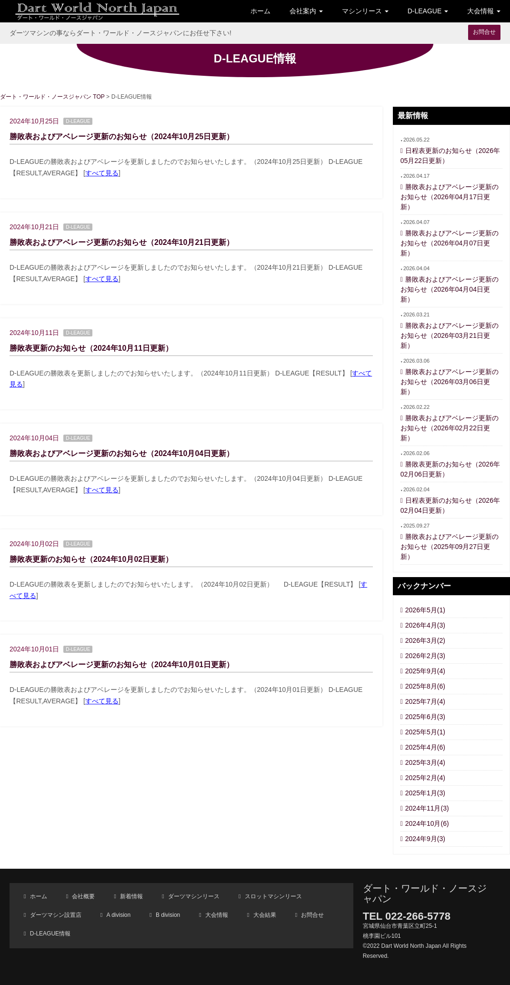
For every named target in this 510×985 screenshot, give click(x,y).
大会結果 (263, 915)
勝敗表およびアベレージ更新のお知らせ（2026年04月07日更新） (449, 243)
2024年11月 (427, 808)
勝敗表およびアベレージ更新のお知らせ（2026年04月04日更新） (449, 289)
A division (117, 915)
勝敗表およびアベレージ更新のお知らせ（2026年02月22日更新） (449, 428)
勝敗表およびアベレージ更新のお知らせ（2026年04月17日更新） (449, 197)
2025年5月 (425, 732)
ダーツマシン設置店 (54, 915)
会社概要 (82, 896)
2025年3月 (425, 762)
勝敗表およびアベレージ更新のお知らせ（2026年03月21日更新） (449, 335)
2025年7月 (425, 701)
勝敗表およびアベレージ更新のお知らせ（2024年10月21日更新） (122, 242)
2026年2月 (425, 656)
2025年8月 (425, 686)
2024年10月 (427, 823)
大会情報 (216, 915)
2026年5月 (425, 610)
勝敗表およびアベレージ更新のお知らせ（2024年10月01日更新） (122, 664)
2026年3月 (425, 640)
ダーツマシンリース (193, 896)
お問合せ (484, 32)
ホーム (260, 11)
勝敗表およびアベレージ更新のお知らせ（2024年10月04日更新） (122, 453)
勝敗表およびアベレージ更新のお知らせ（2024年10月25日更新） (122, 136)
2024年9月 (425, 839)
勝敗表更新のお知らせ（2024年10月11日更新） (91, 348)
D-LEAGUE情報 (49, 933)
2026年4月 (425, 625)
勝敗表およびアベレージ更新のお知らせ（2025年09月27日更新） (449, 546)
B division (167, 915)
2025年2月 (425, 778)
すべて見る (102, 173)
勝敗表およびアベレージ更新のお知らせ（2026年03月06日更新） (449, 382)
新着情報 (131, 896)
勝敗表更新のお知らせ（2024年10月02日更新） (91, 559)
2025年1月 (425, 793)
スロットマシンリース (272, 896)
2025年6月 (425, 717)
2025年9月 (425, 671)
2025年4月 (425, 747)
